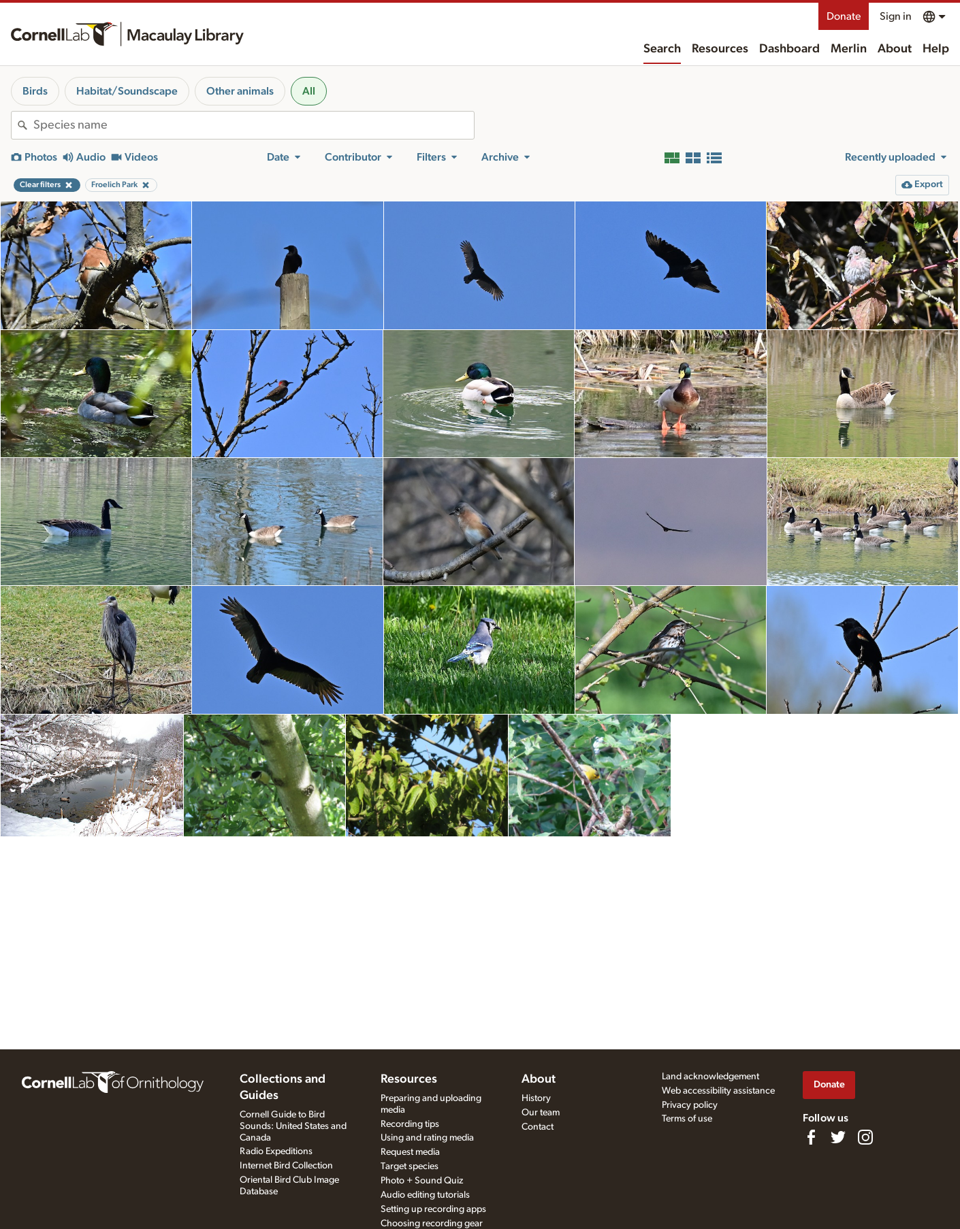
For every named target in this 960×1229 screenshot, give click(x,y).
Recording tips (410, 1124)
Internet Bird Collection (286, 1165)
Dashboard (789, 49)
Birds (35, 91)
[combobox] (253, 125)
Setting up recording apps (433, 1209)
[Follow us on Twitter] (838, 1137)
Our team (541, 1112)
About (895, 49)
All (308, 91)
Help (936, 49)
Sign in (896, 16)
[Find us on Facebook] (811, 1137)
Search (662, 49)
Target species (409, 1166)
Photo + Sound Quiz (422, 1180)
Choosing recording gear (432, 1223)
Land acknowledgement (710, 1076)
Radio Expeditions (276, 1151)
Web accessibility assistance (718, 1091)
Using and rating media (427, 1138)
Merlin (849, 49)
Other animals (240, 91)
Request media (410, 1152)
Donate (844, 16)
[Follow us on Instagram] (865, 1137)
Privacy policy (690, 1105)
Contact (538, 1127)
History (536, 1098)
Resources (720, 49)
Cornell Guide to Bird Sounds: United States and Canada (293, 1126)
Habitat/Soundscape (127, 91)
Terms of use (687, 1119)
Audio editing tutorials (425, 1195)
